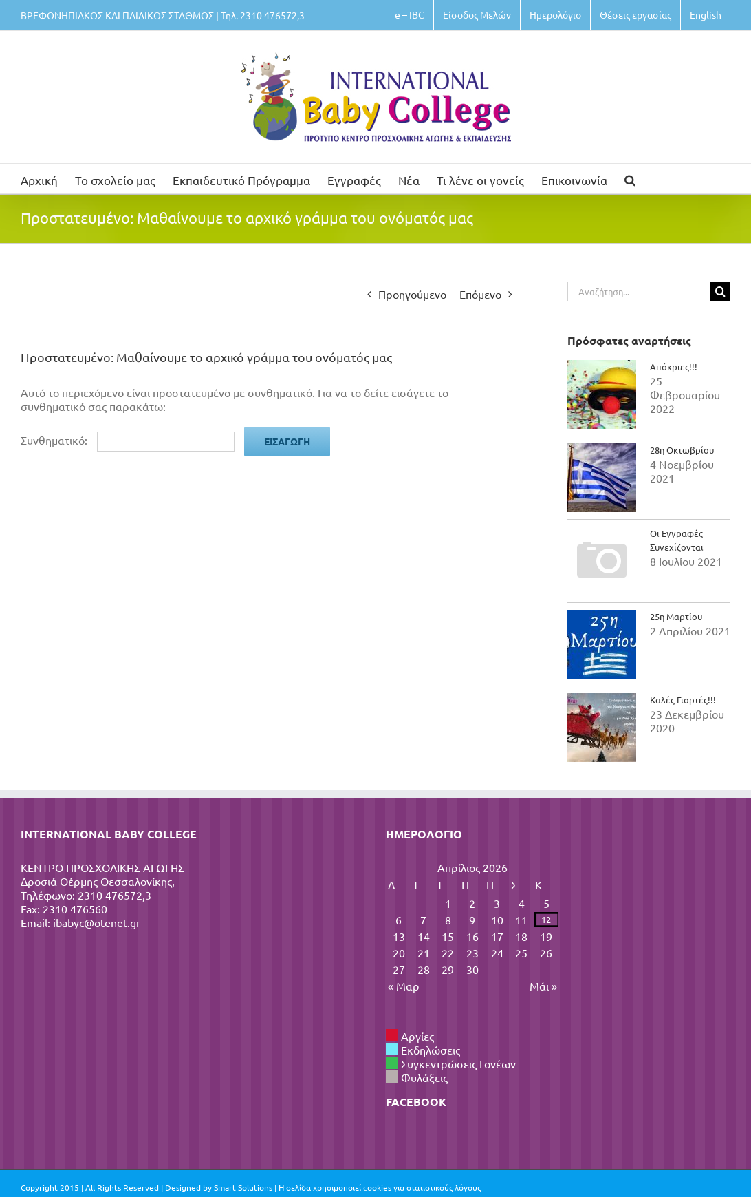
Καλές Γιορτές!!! (683, 700)
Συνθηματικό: (128, 440)
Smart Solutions (243, 1187)
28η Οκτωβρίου (682, 450)
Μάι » (543, 986)
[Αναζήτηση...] (638, 291)
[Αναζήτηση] (720, 291)
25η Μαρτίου (676, 616)
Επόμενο (480, 294)
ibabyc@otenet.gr (96, 922)
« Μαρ (404, 986)
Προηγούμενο (412, 294)
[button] (629, 178)
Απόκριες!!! (673, 366)
